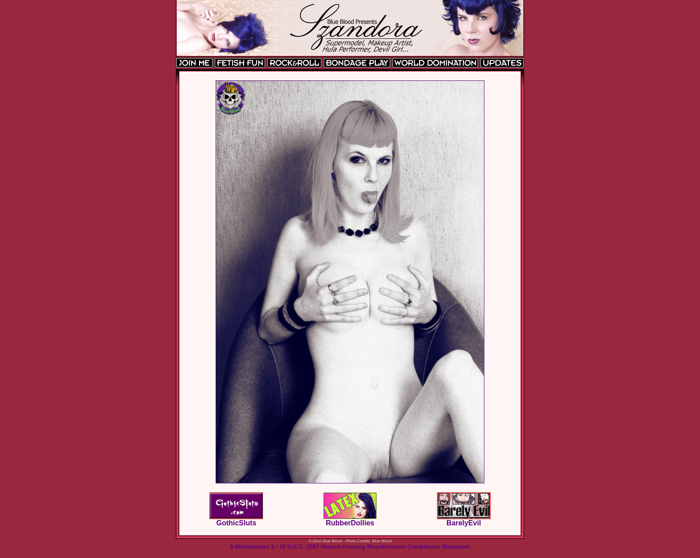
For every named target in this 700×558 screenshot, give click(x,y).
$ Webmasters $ (252, 546)
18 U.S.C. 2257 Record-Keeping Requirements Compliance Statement (374, 546)
